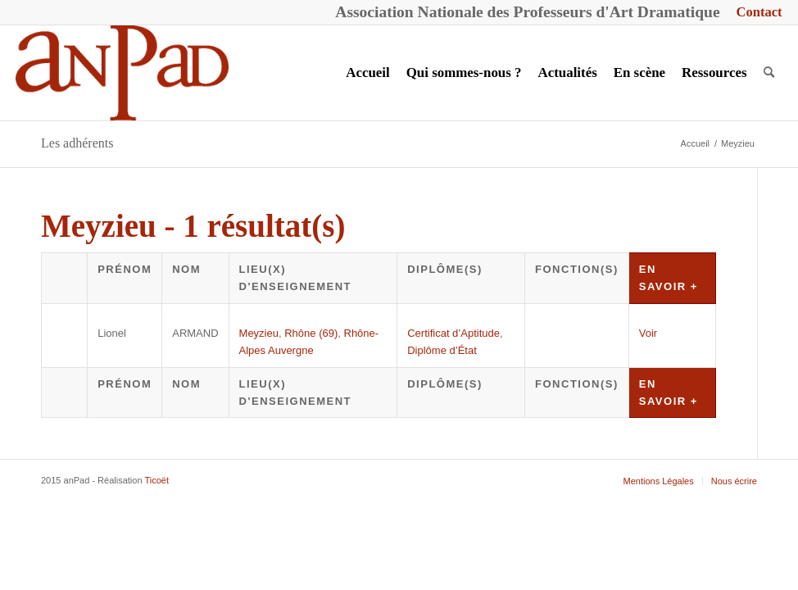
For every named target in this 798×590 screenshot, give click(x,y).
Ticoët (156, 480)
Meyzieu (259, 333)
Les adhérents (77, 143)
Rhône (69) (311, 333)
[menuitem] (755, 12)
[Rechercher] (768, 72)
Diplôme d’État (442, 350)
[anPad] (122, 72)
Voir (648, 333)
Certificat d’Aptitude (453, 333)
